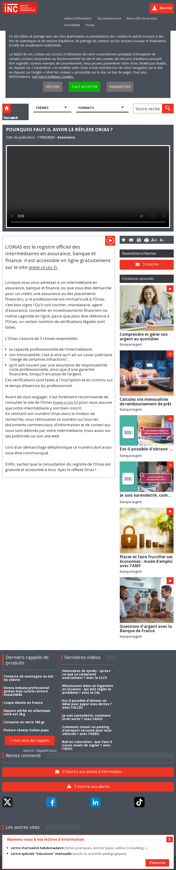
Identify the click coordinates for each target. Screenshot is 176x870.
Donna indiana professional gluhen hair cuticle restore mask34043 (26, 691)
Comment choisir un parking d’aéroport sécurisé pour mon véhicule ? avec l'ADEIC (86, 730)
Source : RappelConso (39, 750)
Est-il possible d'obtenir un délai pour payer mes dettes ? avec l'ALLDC (87, 704)
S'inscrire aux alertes (92, 786)
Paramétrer (119, 86)
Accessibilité (72, 25)
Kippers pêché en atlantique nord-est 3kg (27, 712)
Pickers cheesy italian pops (26, 730)
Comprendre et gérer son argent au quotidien (144, 336)
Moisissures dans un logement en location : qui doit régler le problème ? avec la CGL (87, 689)
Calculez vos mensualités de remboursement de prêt (145, 402)
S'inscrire (151, 264)
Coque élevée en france (23, 702)
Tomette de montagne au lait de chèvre (28, 678)
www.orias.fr (43, 267)
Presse (90, 25)
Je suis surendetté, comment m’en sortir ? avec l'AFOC (86, 717)
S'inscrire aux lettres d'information (92, 771)
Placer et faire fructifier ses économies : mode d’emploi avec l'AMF (146, 561)
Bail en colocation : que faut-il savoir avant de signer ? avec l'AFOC (87, 745)
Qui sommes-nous (109, 18)
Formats (86, 108)
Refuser (53, 86)
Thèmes (42, 108)
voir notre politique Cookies (53, 76)
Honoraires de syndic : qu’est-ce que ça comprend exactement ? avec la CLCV (86, 674)
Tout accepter (84, 86)
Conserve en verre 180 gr (24, 722)
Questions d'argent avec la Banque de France (146, 629)
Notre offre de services (142, 18)
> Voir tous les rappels (30, 740)
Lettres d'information (77, 18)
